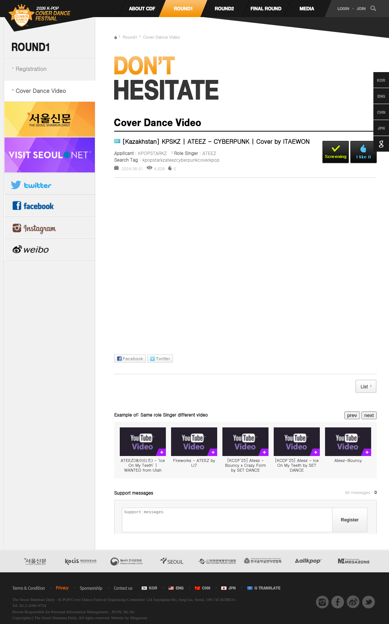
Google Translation (374, 144)
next (369, 415)
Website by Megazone (129, 617)
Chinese (374, 112)
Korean (374, 80)
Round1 (130, 37)
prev (352, 415)
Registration (31, 68)
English (374, 96)
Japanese (374, 128)
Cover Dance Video (41, 90)
